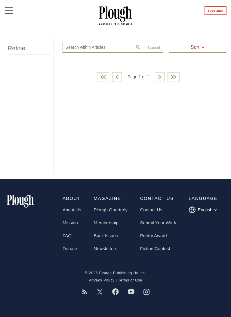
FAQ (67, 235)
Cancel (152, 47)
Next (160, 77)
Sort (195, 47)
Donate (70, 248)
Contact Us (151, 209)
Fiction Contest (155, 248)
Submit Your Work (158, 222)
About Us (72, 209)
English (203, 209)
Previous (117, 77)
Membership (106, 222)
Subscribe (215, 10)
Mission (70, 222)
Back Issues (106, 235)
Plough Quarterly (111, 209)
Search (139, 47)
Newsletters (105, 248)
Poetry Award (153, 235)
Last (174, 77)
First (103, 77)
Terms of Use (130, 280)
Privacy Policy (102, 280)
